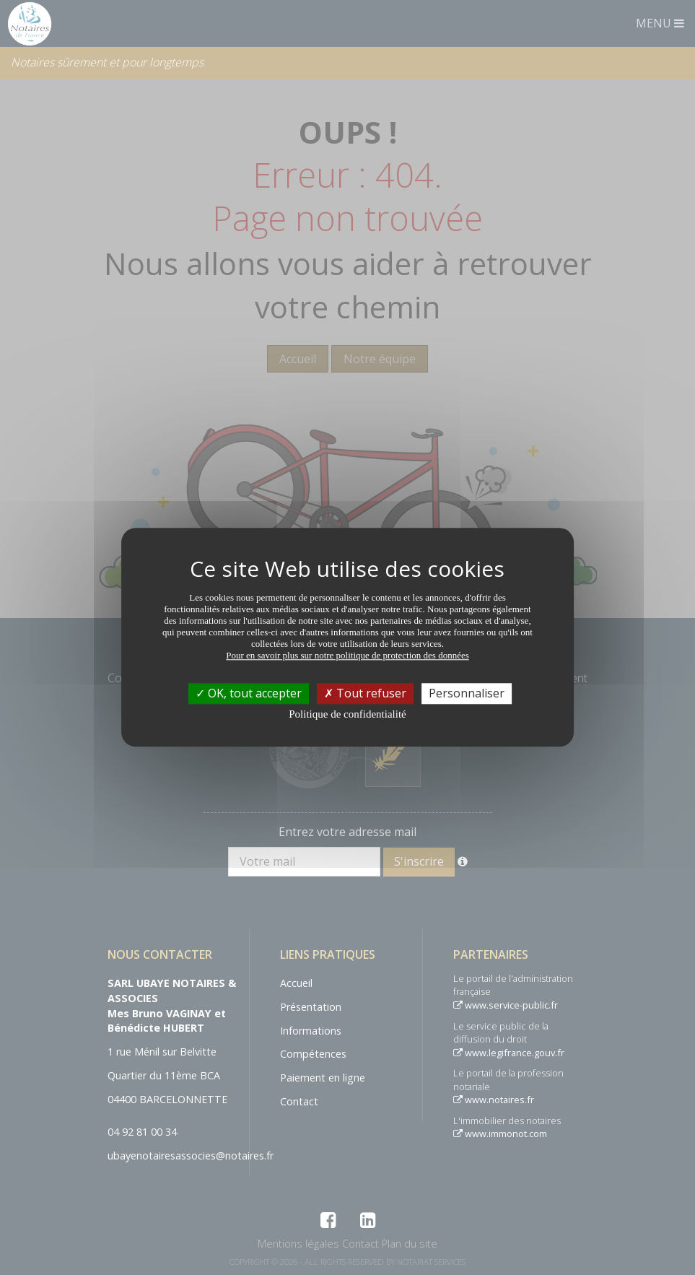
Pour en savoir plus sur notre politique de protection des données (347, 655)
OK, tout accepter (249, 693)
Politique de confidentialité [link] (347, 714)
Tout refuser (365, 693)
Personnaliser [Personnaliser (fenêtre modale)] (466, 693)
